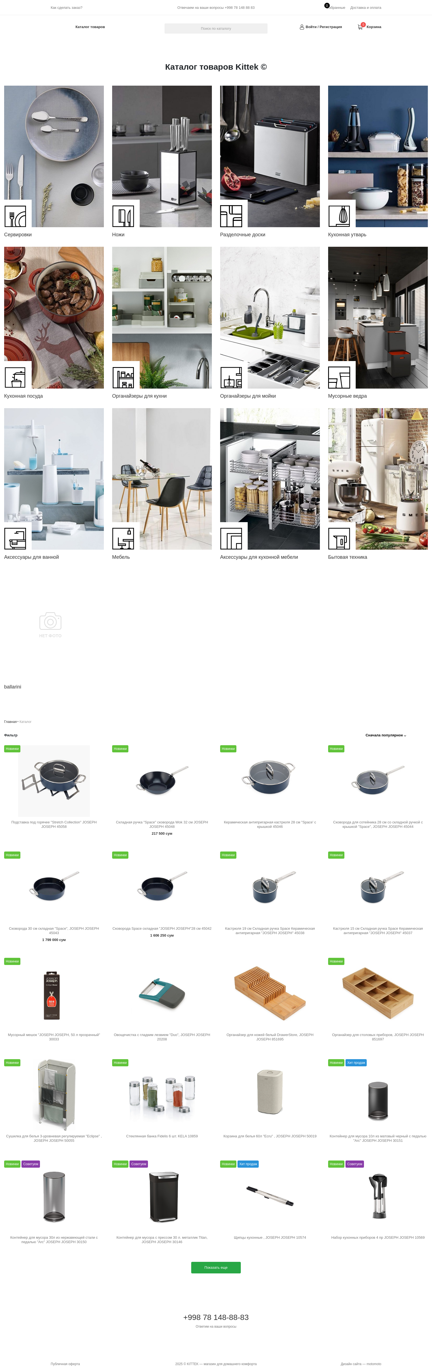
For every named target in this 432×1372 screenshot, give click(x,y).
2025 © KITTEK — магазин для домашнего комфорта (215, 1364)
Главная (10, 722)
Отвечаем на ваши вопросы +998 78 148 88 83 (216, 8)
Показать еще (216, 1267)
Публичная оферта (65, 1364)
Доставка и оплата (365, 8)
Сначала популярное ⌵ (386, 735)
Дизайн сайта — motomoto (361, 1364)
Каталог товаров (90, 27)
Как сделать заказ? (66, 8)
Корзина (374, 27)
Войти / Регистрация (324, 27)
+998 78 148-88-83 (216, 1321)
